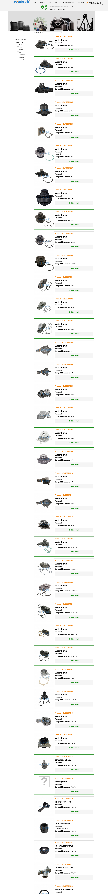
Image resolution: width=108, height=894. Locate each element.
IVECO (21, 51)
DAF (21, 46)
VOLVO (21, 61)
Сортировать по (38, 32)
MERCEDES (22, 56)
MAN (21, 53)
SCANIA (21, 58)
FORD (21, 48)
